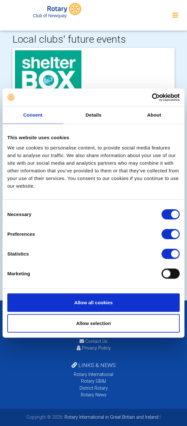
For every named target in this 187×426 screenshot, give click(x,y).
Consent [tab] (33, 115)
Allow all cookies (93, 302)
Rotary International (93, 374)
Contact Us (93, 341)
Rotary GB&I (93, 381)
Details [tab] (93, 115)
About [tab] (154, 115)
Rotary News (94, 395)
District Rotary (94, 388)
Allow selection (93, 323)
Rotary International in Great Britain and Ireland (110, 417)
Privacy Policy (94, 348)
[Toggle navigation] (175, 15)
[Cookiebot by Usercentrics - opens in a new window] (152, 97)
